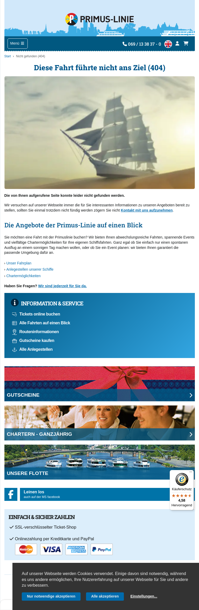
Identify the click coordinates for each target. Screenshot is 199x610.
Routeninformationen (35, 331)
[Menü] (191, 473)
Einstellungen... (143, 596)
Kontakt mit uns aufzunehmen (147, 210)
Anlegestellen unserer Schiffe (30, 269)
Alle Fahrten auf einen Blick (41, 323)
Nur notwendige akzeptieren (51, 596)
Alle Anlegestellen (32, 349)
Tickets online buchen (36, 314)
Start (7, 56)
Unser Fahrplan (19, 263)
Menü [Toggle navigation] (17, 43)
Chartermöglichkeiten (23, 276)
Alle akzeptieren (105, 596)
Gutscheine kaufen (33, 340)
